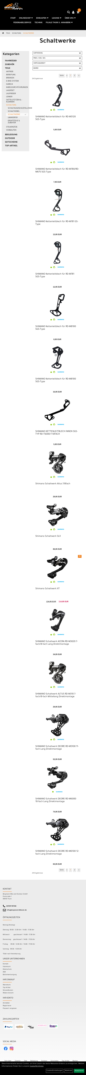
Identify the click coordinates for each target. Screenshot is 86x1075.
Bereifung (11, 75)
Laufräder (11, 94)
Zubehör (9, 65)
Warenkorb (7, 985)
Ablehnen (68, 1071)
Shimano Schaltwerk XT (47, 589)
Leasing (56, 18)
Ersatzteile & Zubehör (14, 122)
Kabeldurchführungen (17, 87)
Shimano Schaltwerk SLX (48, 536)
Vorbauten (11, 130)
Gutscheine (11, 142)
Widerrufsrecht (8, 993)
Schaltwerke (28, 33)
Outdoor (10, 138)
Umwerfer (12, 118)
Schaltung (16, 33)
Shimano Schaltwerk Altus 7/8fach (52, 484)
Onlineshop (26, 18)
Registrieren (7, 1006)
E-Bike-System (12, 81)
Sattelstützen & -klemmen (14, 101)
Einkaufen (42, 18)
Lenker (9, 97)
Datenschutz (7, 969)
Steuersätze (11, 127)
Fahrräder (11, 61)
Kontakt (5, 964)
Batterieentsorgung (10, 975)
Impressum (7, 967)
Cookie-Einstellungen (55, 1071)
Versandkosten (8, 990)
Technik (38, 23)
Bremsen (10, 78)
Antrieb (9, 72)
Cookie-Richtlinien (37, 1066)
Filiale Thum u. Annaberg (59, 23)
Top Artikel (11, 146)
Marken (75, 1061)
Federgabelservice (22, 23)
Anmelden (6, 1003)
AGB (4, 972)
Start (13, 18)
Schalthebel (14, 111)
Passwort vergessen (10, 1008)
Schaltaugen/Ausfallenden (18, 108)
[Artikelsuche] (68, 13)
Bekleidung (11, 135)
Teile (8, 33)
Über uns (70, 18)
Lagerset (10, 91)
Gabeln (9, 84)
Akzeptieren (79, 1071)
